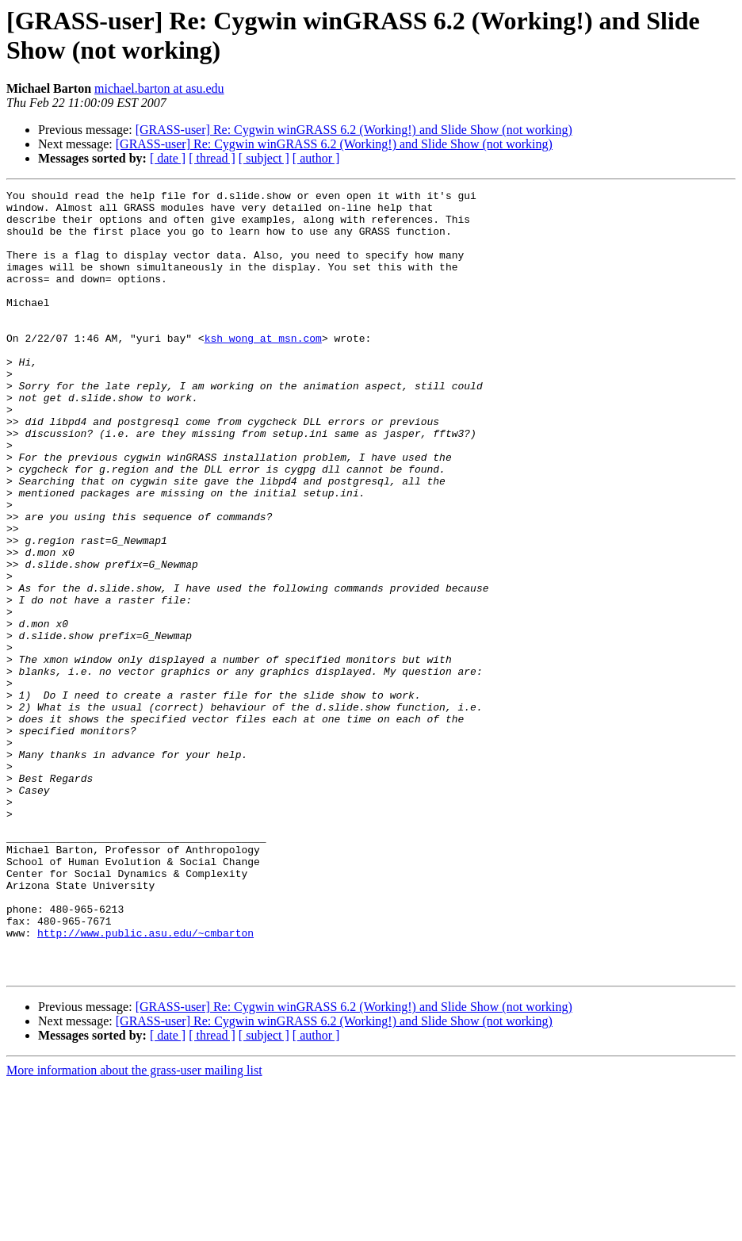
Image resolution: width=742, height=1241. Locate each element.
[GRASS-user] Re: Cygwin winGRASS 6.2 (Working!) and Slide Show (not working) (354, 129)
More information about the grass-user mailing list (134, 1227)
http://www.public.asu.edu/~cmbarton (145, 1082)
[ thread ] (212, 158)
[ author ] (316, 158)
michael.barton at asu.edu (159, 88)
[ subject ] (264, 158)
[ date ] (168, 158)
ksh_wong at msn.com (263, 369)
